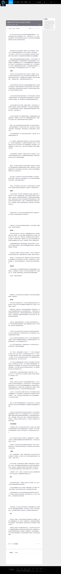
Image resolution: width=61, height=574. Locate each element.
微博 (38, 2)
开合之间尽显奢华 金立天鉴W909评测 (49, 27)
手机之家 (10, 28)
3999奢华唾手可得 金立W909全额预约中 (49, 24)
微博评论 (11, 552)
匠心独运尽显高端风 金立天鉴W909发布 (49, 25)
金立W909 (13, 24)
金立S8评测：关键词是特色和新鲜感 (49, 23)
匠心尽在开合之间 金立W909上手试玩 (49, 26)
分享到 (37, 28)
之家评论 (16, 552)
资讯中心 (14, 28)
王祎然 (30, 28)
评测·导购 (17, 28)
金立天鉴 (9, 24)
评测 (17, 24)
